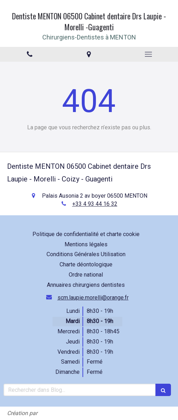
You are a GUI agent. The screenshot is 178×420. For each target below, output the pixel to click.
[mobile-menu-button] (148, 54)
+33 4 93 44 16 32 (94, 203)
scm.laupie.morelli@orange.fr (93, 297)
